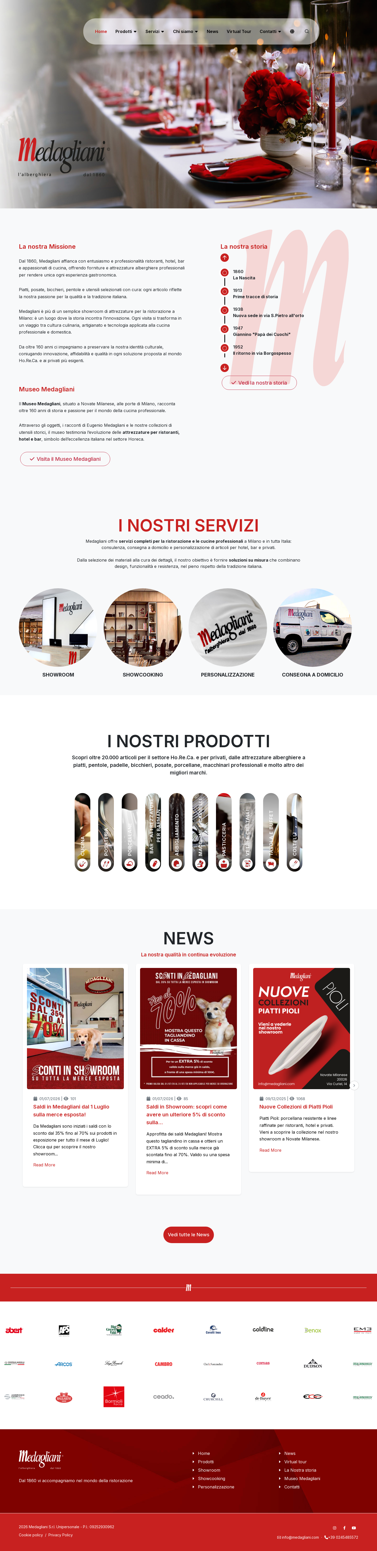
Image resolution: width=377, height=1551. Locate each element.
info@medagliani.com (300, 1537)
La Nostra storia (300, 1470)
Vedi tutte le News (188, 1234)
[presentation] (354, 1085)
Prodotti (206, 1461)
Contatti (292, 1486)
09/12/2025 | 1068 (282, 1098)
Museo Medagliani (302, 1478)
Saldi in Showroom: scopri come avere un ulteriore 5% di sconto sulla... (186, 1115)
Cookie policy (31, 1535)
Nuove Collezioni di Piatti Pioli (296, 1107)
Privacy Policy (60, 1535)
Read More (44, 1164)
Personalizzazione (216, 1486)
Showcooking (211, 1478)
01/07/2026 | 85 (167, 1098)
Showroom (209, 1470)
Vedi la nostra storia (259, 383)
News (290, 1453)
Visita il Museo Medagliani (65, 459)
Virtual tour (295, 1461)
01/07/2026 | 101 (54, 1098)
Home (204, 1453)
